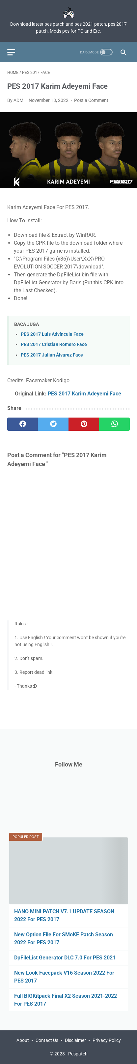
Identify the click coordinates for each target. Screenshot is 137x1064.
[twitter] (53, 424)
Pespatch (78, 1053)
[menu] (11, 52)
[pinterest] (83, 424)
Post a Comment (91, 100)
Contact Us (47, 1040)
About (22, 1040)
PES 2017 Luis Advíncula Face (52, 334)
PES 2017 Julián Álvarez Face (52, 355)
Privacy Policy (107, 1040)
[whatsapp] (114, 424)
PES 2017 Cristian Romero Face (54, 344)
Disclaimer (75, 1040)
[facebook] (22, 424)
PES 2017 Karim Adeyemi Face (85, 394)
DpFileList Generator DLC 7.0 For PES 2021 (65, 957)
